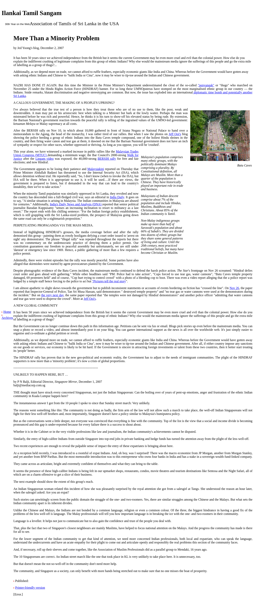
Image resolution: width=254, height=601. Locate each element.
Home (7, 311)
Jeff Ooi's (175, 134)
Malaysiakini (95, 169)
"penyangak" (206, 85)
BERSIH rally (107, 158)
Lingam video (45, 158)
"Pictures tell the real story (109, 281)
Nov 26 (234, 288)
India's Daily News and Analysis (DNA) (76, 204)
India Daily (117, 197)
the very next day (52, 295)
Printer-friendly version (30, 587)
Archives (7, 317)
